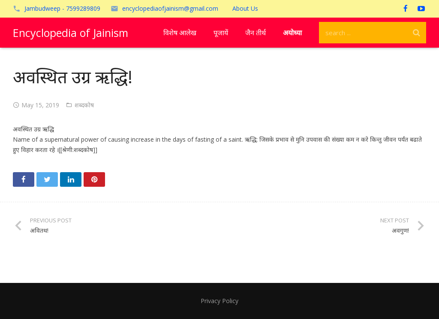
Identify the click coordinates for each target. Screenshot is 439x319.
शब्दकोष (84, 105)
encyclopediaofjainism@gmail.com (170, 8)
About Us (245, 8)
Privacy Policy (219, 301)
